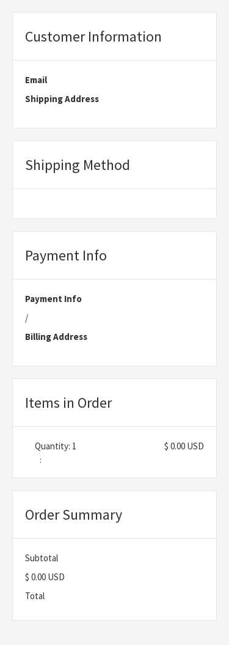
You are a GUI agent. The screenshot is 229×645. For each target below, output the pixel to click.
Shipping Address (62, 99)
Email (36, 80)
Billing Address (56, 336)
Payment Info (53, 298)
